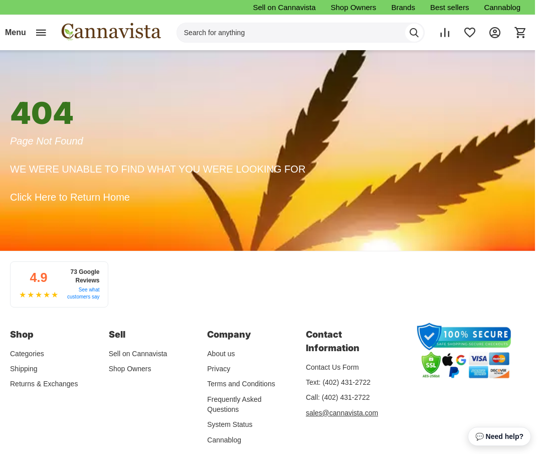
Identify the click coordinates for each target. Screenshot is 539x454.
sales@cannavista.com (342, 412)
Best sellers (449, 7)
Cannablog (502, 7)
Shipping (24, 368)
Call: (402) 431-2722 (338, 396)
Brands (403, 7)
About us (221, 353)
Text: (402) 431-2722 (338, 381)
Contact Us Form (332, 366)
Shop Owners (353, 7)
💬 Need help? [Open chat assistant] (499, 436)
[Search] (414, 33)
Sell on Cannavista (284, 7)
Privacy (218, 368)
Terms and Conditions (241, 383)
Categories (27, 353)
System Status (229, 423)
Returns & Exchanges (44, 383)
